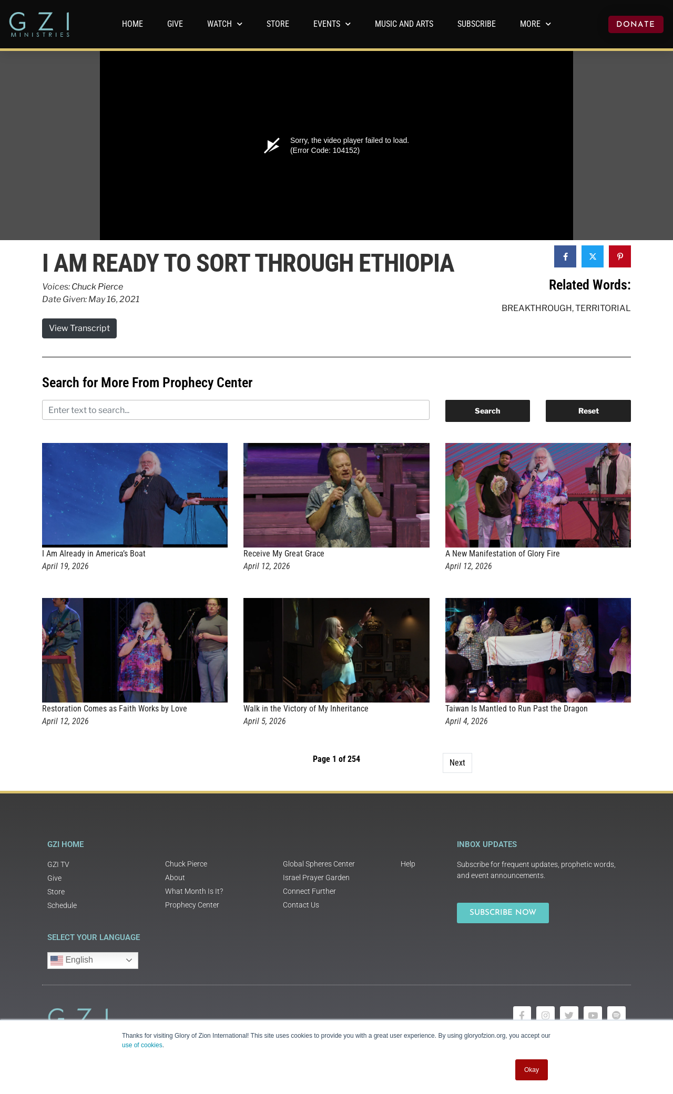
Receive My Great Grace (283, 554)
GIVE (175, 24)
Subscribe (476, 24)
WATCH (224, 24)
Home (132, 24)
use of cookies (142, 1045)
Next (457, 763)
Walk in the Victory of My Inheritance (306, 709)
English (71, 960)
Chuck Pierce (97, 287)
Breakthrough (537, 308)
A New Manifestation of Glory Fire (502, 554)
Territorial (603, 308)
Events (332, 24)
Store (278, 24)
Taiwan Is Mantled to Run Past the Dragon (516, 709)
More (535, 24)
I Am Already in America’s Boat (94, 554)
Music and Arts (404, 24)
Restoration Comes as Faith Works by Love (114, 709)
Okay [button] (531, 1070)
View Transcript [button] (79, 328)
